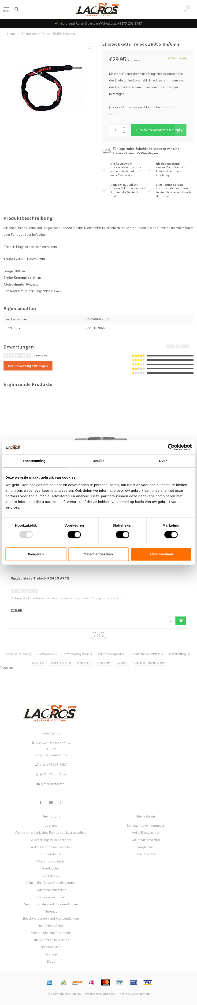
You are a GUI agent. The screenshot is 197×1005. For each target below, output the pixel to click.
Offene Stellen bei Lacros (51, 940)
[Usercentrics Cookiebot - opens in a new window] (171, 447)
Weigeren (36, 554)
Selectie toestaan (98, 554)
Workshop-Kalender (51, 861)
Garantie (51, 911)
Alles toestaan (161, 554)
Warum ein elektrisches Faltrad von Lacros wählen (51, 832)
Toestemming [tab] (34, 461)
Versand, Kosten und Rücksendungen (51, 904)
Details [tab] (98, 461)
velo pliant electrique (150, 662)
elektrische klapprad (112, 654)
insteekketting (179, 654)
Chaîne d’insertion (19, 654)
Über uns (51, 825)
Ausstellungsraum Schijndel (51, 840)
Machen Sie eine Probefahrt (51, 933)
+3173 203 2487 (130, 23)
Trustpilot (6, 668)
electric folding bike (78, 654)
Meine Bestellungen (146, 832)
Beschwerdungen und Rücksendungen (51, 918)
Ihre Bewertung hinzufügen (28, 366)
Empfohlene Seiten (51, 926)
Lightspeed (107, 993)
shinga (104, 662)
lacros (37, 662)
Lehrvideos (51, 875)
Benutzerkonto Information (146, 825)
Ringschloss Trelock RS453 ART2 (40, 578)
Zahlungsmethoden (51, 897)
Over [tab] (163, 461)
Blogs (51, 961)
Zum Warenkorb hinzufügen (160, 130)
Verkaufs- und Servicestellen (51, 847)
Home (11, 34)
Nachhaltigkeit (51, 947)
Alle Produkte (146, 854)
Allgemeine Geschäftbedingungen (51, 882)
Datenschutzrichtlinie (51, 890)
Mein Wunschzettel (146, 840)
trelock (122, 662)
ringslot (83, 662)
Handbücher (51, 868)
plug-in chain (60, 662)
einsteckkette (47, 654)
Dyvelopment (141, 993)
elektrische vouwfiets (148, 654)
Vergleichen (146, 847)
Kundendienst (51, 854)
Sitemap (51, 954)
